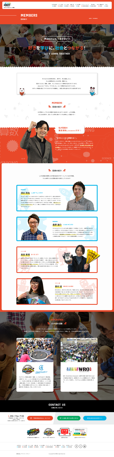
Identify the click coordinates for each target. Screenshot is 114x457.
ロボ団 (8, 5)
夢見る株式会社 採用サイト (94, 418)
